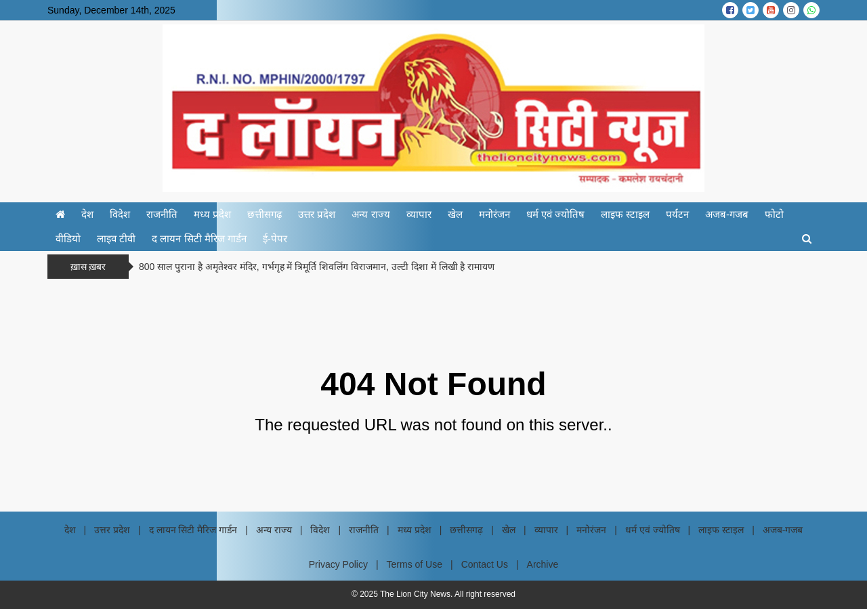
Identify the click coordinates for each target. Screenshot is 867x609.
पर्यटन (677, 214)
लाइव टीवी (116, 238)
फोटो (774, 214)
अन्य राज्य (370, 214)
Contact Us (484, 564)
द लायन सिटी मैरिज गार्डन (199, 238)
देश (87, 214)
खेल (455, 214)
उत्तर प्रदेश (316, 214)
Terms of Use (414, 564)
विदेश (120, 214)
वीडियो (68, 238)
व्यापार (418, 214)
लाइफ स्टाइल (625, 214)
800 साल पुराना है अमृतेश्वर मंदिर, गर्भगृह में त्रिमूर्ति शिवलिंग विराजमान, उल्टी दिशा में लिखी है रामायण (316, 266)
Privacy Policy (338, 564)
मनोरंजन (494, 214)
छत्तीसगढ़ (264, 214)
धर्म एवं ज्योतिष (555, 214)
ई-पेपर (275, 238)
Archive (543, 564)
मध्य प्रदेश (212, 214)
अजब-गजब (726, 214)
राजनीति (161, 214)
